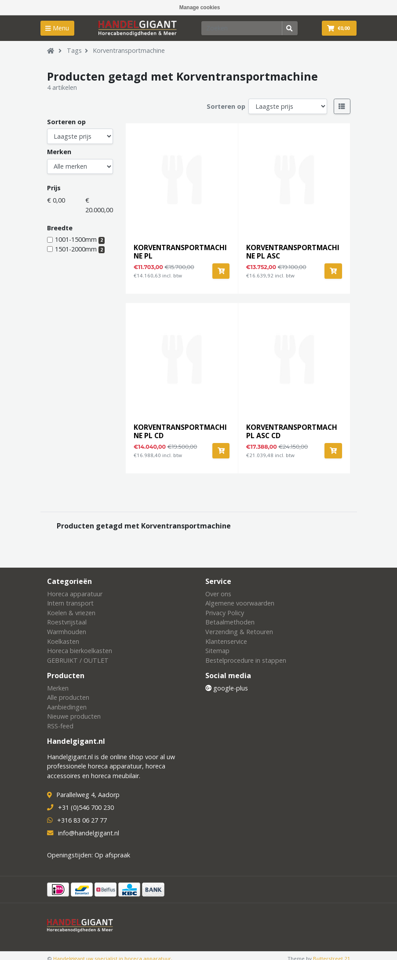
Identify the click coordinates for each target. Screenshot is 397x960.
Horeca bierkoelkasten (79, 650)
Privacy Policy (224, 613)
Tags (74, 50)
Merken (59, 151)
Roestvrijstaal (67, 622)
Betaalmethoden (230, 622)
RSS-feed (60, 726)
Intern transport (70, 603)
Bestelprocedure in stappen (245, 660)
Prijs (54, 188)
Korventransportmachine (129, 50)
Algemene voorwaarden (239, 603)
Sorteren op (226, 106)
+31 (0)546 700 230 (86, 807)
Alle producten (68, 697)
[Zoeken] (241, 28)
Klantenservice (226, 641)
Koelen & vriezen (71, 613)
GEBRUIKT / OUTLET (78, 660)
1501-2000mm (80, 249)
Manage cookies (199, 7)
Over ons (218, 594)
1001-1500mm (80, 239)
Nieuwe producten (74, 716)
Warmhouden (66, 632)
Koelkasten (63, 641)
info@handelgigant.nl (88, 833)
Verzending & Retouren (239, 632)
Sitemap (217, 650)
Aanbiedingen (67, 707)
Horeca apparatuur (74, 594)
